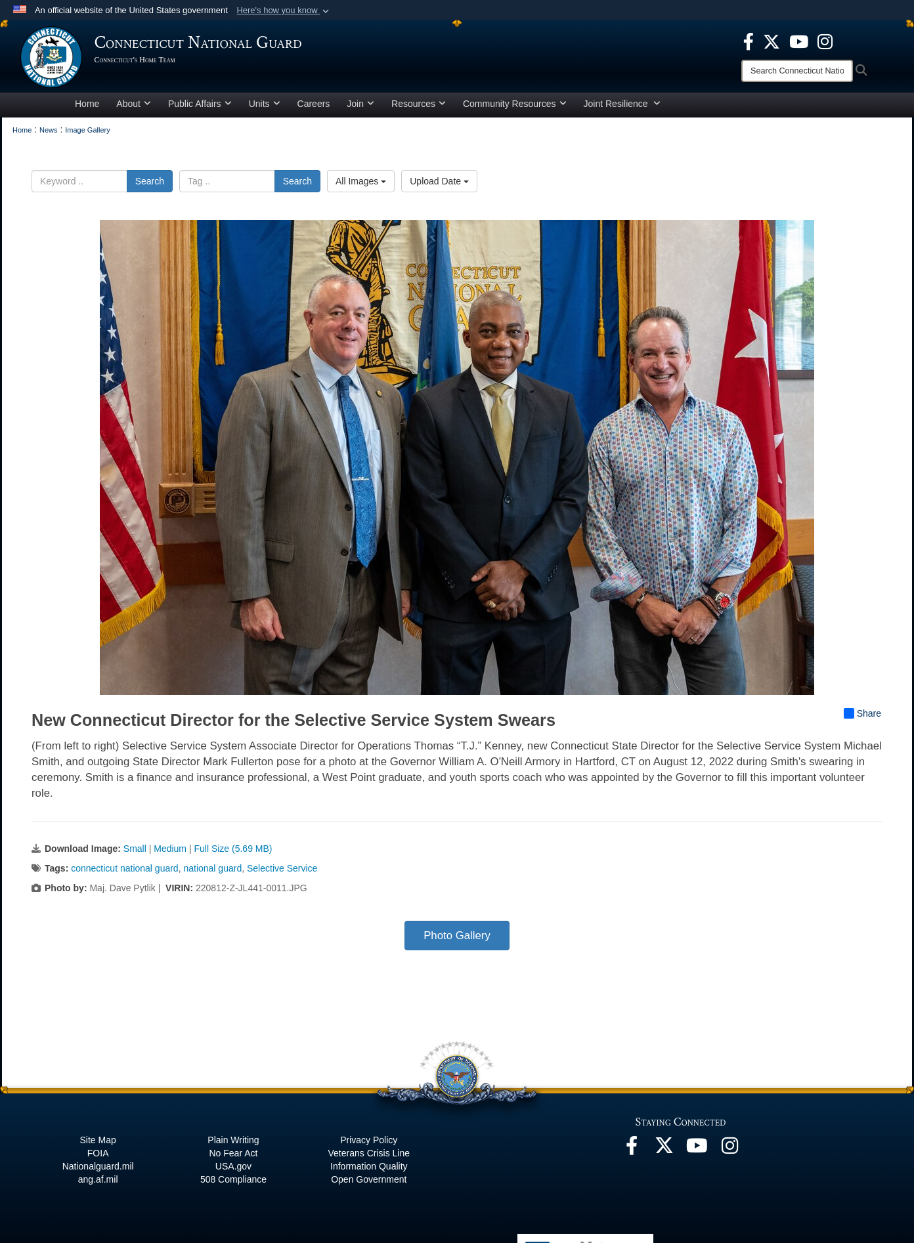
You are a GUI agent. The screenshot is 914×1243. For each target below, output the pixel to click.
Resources (418, 107)
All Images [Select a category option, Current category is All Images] (361, 185)
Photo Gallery (457, 940)
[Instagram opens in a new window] (825, 40)
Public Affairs (200, 107)
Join (360, 107)
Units (264, 107)
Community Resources (515, 107)
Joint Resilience (622, 107)
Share (862, 718)
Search (149, 185)
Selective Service (282, 873)
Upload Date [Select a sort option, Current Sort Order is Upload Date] (439, 185)
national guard (212, 873)
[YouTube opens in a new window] (798, 40)
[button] (284, 10)
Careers (313, 107)
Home (87, 107)
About (133, 107)
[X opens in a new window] (771, 40)
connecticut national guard (124, 873)
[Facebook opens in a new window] (748, 40)
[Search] (797, 71)
